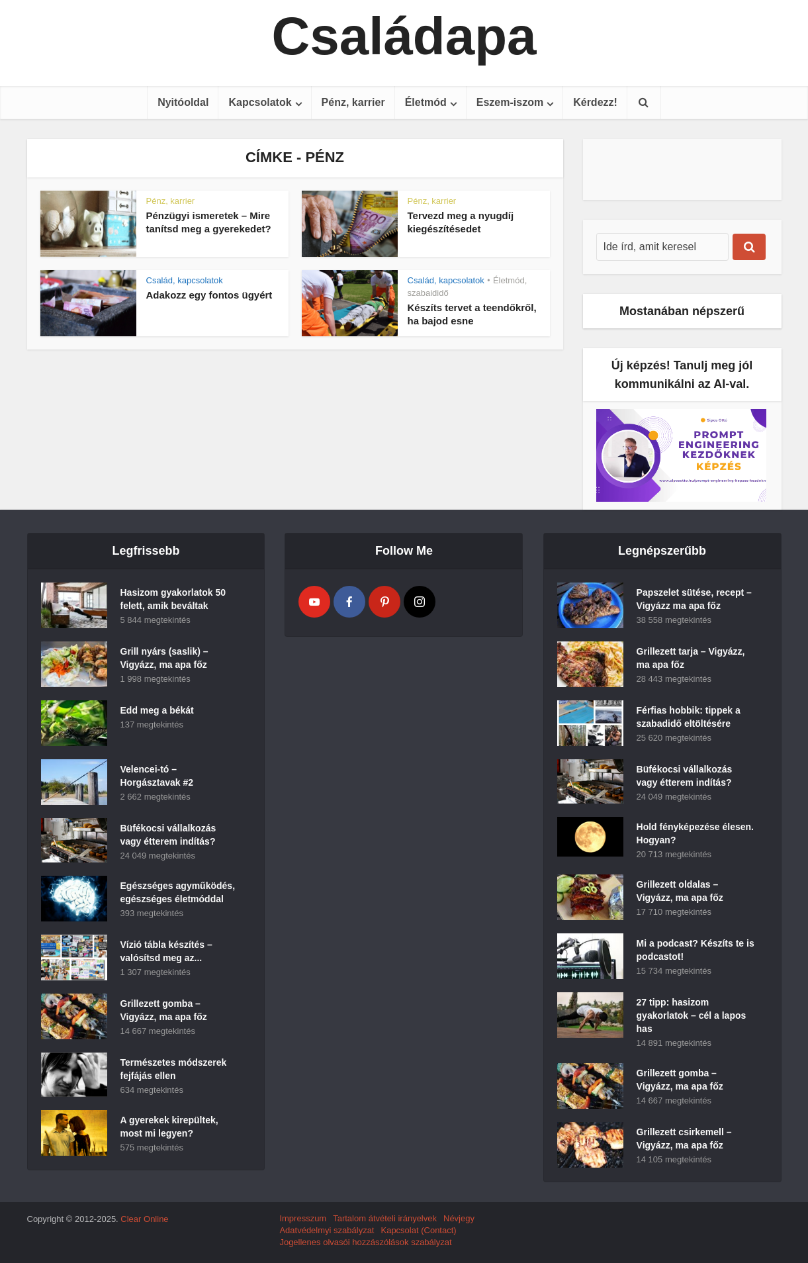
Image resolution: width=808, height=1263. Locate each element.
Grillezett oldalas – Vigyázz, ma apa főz (680, 891)
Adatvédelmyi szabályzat (326, 1230)
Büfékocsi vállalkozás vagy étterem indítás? (168, 835)
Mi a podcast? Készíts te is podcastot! (695, 950)
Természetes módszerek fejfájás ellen (173, 1069)
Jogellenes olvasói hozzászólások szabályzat (365, 1242)
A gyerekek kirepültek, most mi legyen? (169, 1127)
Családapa (403, 36)
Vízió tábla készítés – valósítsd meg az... (166, 951)
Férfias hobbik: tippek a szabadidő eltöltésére (689, 717)
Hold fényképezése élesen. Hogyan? (695, 833)
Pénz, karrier (353, 102)
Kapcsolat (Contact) (418, 1230)
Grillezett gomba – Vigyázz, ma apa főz (163, 1010)
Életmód (426, 102)
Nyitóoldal (182, 102)
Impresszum (302, 1218)
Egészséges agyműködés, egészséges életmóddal (178, 892)
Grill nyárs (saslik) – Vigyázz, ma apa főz (164, 658)
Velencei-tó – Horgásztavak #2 (157, 776)
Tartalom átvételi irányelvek (385, 1218)
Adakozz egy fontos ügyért (209, 295)
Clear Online (144, 1219)
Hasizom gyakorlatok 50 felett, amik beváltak (173, 599)
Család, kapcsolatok (184, 280)
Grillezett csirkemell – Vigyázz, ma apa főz (684, 1138)
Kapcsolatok (259, 102)
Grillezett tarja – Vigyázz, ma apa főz (691, 658)
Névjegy (458, 1218)
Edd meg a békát (157, 710)
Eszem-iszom (509, 102)
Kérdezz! (595, 102)
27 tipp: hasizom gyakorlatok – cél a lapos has (691, 1015)
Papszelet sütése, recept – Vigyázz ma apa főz (694, 599)
